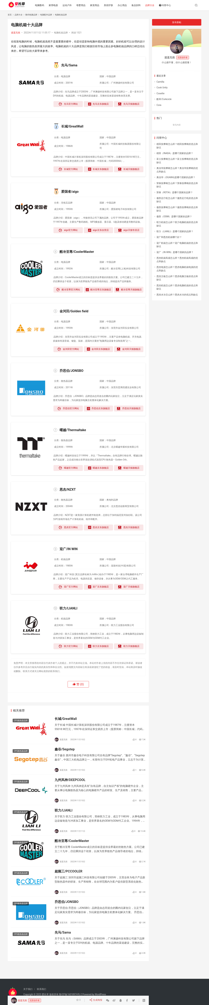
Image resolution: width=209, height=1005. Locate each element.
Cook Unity (162, 87)
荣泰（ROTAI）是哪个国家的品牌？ (175, 192)
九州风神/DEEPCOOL (70, 783)
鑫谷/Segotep (65, 751)
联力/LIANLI (63, 815)
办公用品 (125, 5)
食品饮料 (139, 5)
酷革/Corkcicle (164, 99)
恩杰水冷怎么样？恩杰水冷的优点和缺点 (177, 294)
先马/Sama (63, 943)
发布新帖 (176, 22)
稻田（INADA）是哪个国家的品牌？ (175, 153)
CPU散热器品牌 (21, 721)
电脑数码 (42, 5)
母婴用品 (84, 5)
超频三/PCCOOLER (68, 879)
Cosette (160, 93)
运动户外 (70, 5)
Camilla (160, 81)
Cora (159, 105)
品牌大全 (152, 5)
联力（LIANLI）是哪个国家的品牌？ (175, 231)
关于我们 (27, 989)
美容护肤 (111, 5)
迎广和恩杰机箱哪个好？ (169, 237)
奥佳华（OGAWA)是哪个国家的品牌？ (176, 177)
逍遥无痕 (15, 32)
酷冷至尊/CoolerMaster (72, 847)
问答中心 (168, 5)
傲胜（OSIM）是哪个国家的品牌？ (174, 216)
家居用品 (97, 5)
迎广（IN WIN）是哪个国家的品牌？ (175, 252)
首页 (10, 15)
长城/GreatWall (66, 719)
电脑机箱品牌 (61, 32)
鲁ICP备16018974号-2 (70, 994)
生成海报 (96, 1000)
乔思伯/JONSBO (66, 911)
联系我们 (41, 989)
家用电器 (56, 5)
